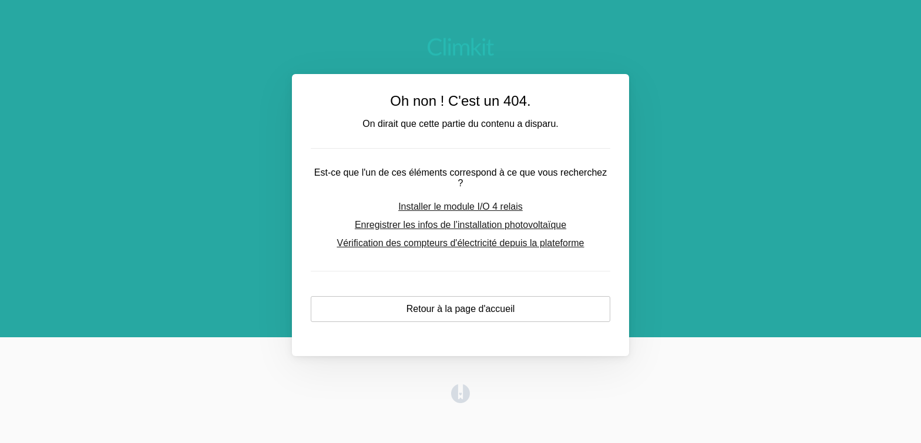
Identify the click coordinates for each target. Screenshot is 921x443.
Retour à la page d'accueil (460, 309)
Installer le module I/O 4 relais (460, 207)
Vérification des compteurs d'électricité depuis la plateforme (460, 243)
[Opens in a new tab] (460, 400)
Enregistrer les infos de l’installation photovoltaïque (460, 225)
